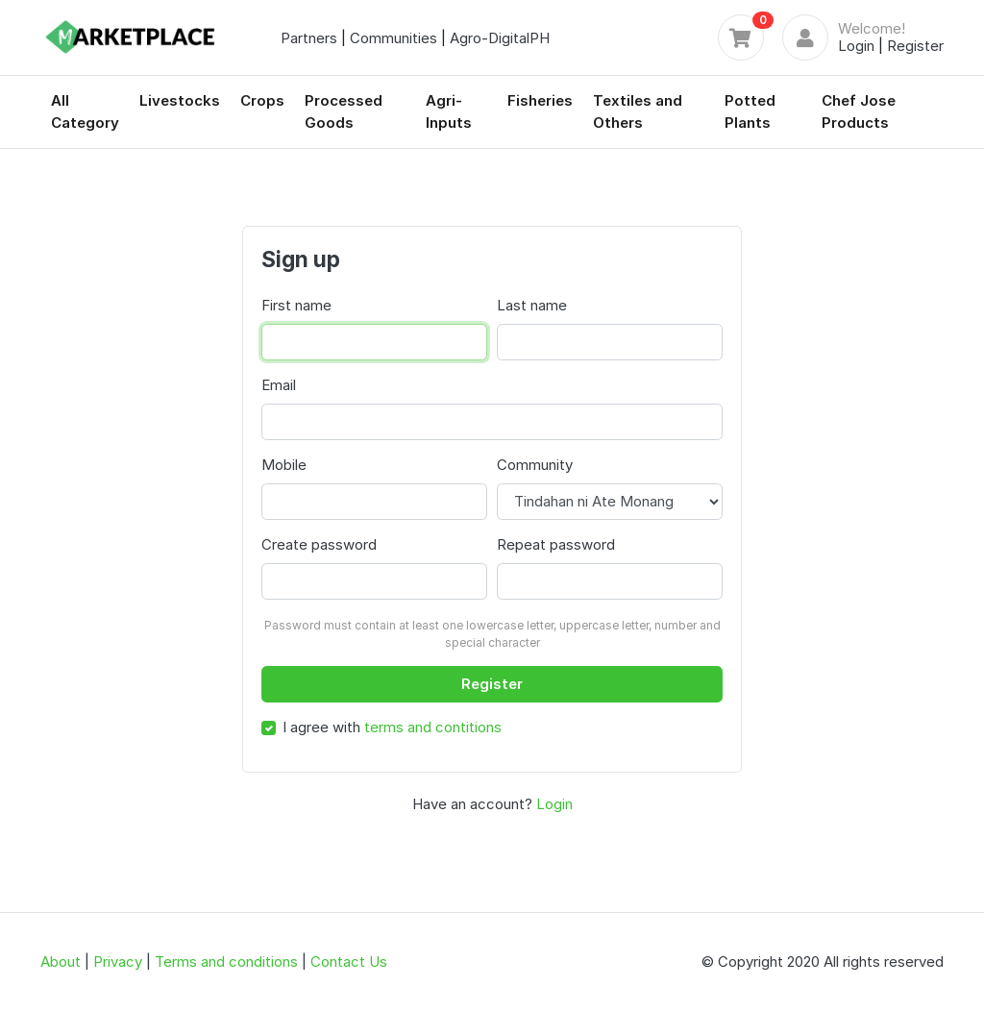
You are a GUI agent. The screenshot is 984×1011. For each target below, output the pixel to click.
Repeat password (556, 544)
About (60, 961)
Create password (319, 544)
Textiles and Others (637, 111)
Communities (393, 38)
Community (535, 465)
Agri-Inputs (449, 111)
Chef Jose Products (859, 111)
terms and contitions (433, 727)
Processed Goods (343, 111)
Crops (262, 100)
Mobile (284, 465)
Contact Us (348, 961)
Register (915, 46)
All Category (85, 111)
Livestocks (179, 100)
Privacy (117, 961)
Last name (532, 305)
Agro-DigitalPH (500, 38)
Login (856, 46)
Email (278, 385)
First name (296, 305)
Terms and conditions (226, 961)
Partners (309, 38)
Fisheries (540, 100)
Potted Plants (750, 111)
